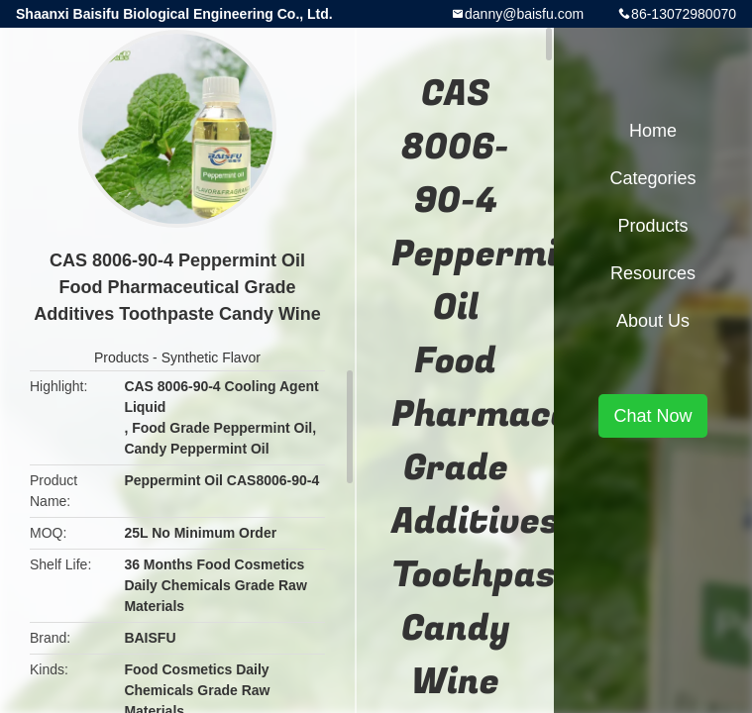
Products (121, 357)
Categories (652, 178)
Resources (653, 273)
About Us (653, 321)
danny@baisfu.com (524, 14)
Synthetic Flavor (211, 357)
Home (653, 131)
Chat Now (652, 416)
